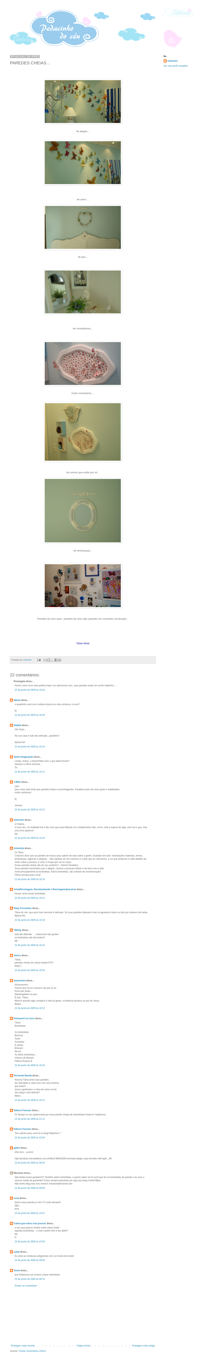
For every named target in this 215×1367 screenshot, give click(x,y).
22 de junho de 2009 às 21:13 (30, 1119)
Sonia (17, 1270)
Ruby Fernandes (23, 908)
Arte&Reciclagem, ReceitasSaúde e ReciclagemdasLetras (45, 889)
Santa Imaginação (23, 757)
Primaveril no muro (24, 1018)
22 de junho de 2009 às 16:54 (30, 970)
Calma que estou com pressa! (30, 1223)
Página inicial (83, 1345)
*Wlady (17, 930)
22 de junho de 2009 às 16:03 (30, 690)
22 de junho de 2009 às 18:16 (30, 1065)
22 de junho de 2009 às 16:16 (30, 879)
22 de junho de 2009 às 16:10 (30, 746)
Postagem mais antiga (143, 1345)
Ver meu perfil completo (176, 66)
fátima (17, 700)
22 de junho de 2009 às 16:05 (30, 715)
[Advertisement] (82, 1316)
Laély (17, 1251)
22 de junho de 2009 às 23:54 (30, 1137)
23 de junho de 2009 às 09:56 (30, 1188)
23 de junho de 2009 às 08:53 (30, 1162)
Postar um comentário (26, 1285)
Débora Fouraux (22, 1110)
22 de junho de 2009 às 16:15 (30, 838)
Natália (17, 725)
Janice (17, 955)
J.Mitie (17, 782)
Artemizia (19, 848)
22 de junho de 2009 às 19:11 (30, 1100)
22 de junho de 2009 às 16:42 (30, 945)
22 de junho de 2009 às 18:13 (30, 1008)
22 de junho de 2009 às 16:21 (30, 898)
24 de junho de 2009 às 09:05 (30, 1260)
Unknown (19, 820)
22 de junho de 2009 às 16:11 (30, 771)
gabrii (17, 1148)
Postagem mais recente (23, 1345)
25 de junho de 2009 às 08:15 (30, 1279)
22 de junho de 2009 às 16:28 (30, 920)
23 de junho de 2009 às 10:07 (30, 1213)
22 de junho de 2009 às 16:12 (30, 809)
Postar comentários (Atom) (32, 1351)
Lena (16, 1198)
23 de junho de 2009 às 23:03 (30, 1241)
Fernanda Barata (23, 1075)
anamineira (20, 980)
